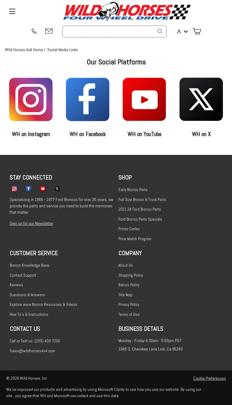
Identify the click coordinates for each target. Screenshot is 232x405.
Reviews (16, 284)
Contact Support (23, 275)
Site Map (125, 294)
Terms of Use (129, 314)
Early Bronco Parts (133, 189)
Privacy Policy (128, 304)
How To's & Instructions (29, 314)
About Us (125, 265)
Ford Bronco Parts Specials (140, 219)
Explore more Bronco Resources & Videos (43, 304)
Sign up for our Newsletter (31, 223)
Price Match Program (134, 238)
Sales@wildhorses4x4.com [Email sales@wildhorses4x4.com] (32, 350)
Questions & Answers (27, 294)
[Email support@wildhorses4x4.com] (48, 31)
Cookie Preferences (209, 378)
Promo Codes (129, 228)
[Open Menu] (12, 11)
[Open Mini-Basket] (199, 31)
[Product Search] (114, 31)
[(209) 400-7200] (33, 31)
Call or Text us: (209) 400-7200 (35, 341)
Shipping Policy (130, 275)
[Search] (160, 31)
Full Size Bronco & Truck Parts (142, 199)
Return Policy (128, 284)
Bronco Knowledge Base (29, 265)
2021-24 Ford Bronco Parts (139, 209)
